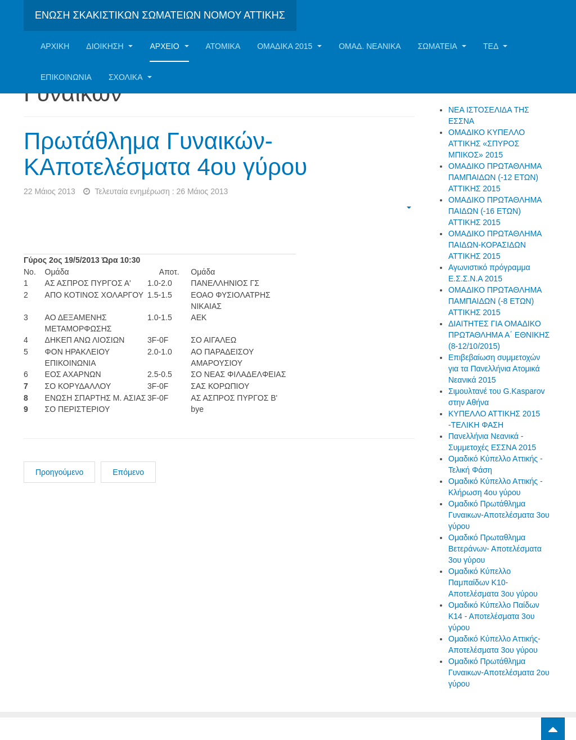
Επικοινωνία (66, 77)
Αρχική (54, 46)
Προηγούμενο (59, 472)
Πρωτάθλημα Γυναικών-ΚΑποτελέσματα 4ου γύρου (165, 154)
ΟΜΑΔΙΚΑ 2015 (289, 46)
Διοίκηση (109, 46)
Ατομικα (223, 46)
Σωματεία (442, 46)
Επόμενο (128, 472)
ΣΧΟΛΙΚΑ (130, 77)
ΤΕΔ (495, 46)
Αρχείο (169, 46)
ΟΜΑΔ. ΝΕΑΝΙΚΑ (369, 46)
